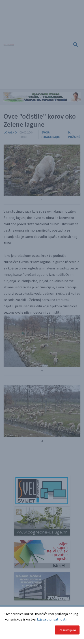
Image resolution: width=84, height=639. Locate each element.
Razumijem (67, 630)
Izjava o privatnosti (52, 619)
